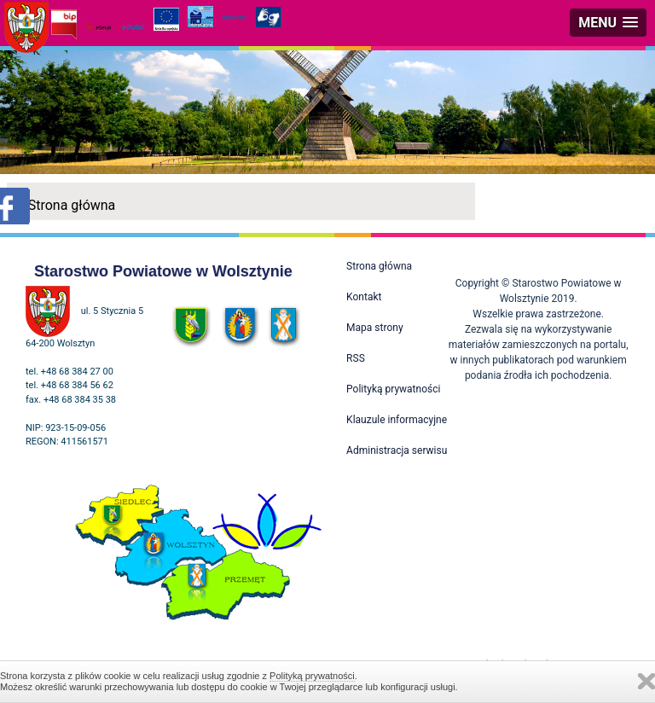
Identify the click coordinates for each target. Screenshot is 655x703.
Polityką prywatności (312, 676)
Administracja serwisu (396, 450)
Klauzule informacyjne (396, 420)
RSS (355, 358)
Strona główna (72, 205)
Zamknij (646, 681)
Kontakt (363, 297)
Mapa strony (374, 328)
